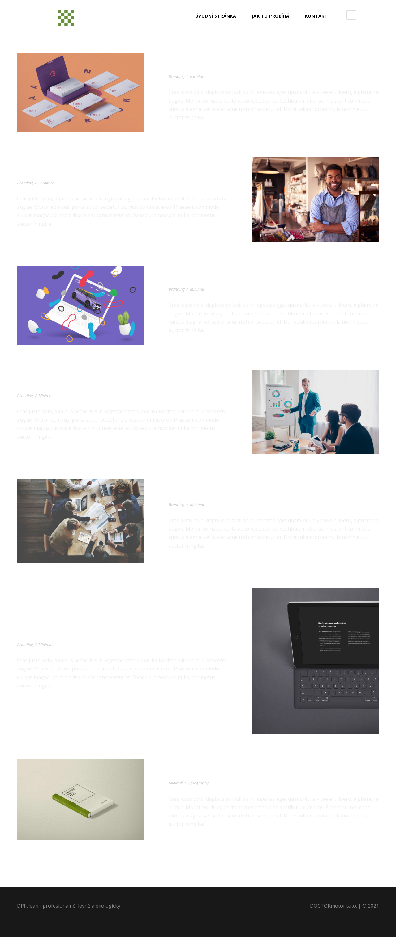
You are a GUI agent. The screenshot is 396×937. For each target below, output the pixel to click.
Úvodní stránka (215, 16)
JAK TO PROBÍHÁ (271, 16)
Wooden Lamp (39, 386)
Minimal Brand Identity (206, 495)
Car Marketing (192, 279)
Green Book (187, 773)
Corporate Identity (201, 67)
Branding (177, 76)
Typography (198, 783)
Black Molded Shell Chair (58, 173)
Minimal (197, 289)
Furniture (197, 76)
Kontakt (316, 16)
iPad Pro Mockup (44, 635)
